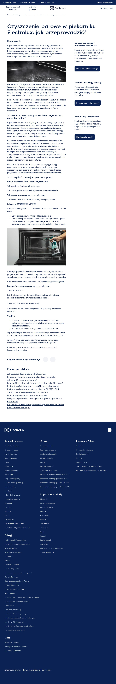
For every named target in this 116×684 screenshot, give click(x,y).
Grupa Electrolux (46, 446)
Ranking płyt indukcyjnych (14, 622)
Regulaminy (9, 491)
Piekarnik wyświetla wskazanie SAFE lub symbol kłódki (33, 386)
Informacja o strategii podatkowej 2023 (54, 474)
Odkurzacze (45, 544)
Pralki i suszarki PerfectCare (15, 589)
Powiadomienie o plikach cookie (37, 670)
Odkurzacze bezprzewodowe (51, 548)
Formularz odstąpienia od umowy (17, 528)
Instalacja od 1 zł (9, 2)
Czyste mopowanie (12, 564)
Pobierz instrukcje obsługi (14, 483)
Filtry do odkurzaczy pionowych (17, 601)
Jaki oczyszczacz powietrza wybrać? (18, 573)
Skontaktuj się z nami (12, 446)
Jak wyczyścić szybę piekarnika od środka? (27, 392)
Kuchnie (43, 511)
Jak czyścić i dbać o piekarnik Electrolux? (26, 373)
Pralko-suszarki (45, 540)
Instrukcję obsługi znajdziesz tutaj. (48, 335)
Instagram (8, 507)
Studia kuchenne (82, 454)
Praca (42, 462)
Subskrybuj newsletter (12, 495)
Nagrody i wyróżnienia (84, 450)
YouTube (8, 511)
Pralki (42, 532)
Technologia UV (10, 593)
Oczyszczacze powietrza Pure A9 (17, 581)
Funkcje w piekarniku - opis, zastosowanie (27, 395)
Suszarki (43, 536)
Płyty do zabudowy (47, 503)
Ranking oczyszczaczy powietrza (17, 544)
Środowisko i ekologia (48, 454)
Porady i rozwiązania (12, 499)
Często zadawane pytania (14, 524)
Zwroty (7, 462)
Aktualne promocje (47, 552)
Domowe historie (11, 548)
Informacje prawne (13, 670)
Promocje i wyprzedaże (104, 2)
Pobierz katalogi (11, 487)
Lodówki (43, 519)
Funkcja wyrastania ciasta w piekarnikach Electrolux (31, 377)
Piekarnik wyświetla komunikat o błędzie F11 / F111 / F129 (33, 389)
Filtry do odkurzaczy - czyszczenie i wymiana (22, 597)
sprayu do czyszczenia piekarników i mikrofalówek (43, 224)
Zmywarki (44, 528)
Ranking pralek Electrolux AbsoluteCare (19, 626)
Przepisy (79, 458)
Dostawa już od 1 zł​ (27, 2)
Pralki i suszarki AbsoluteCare (15, 540)
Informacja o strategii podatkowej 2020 (54, 487)
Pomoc (7, 515)
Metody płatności (11, 470)
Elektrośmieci (9, 519)
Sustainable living (46, 458)
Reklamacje (9, 466)
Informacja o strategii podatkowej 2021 (54, 483)
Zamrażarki (44, 524)
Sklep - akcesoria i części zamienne (89, 466)
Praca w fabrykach (47, 466)
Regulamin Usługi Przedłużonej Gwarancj (91, 470)
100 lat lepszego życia (48, 470)
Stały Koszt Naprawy (12, 478)
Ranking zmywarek (12, 569)
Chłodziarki (44, 515)
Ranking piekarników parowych (16, 614)
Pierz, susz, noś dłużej (13, 610)
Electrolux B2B (81, 462)
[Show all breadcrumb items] (4, 14)
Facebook (8, 503)
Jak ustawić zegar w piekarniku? (22, 380)
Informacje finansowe (48, 450)
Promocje (79, 446)
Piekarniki (43, 499)
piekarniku (30, 45)
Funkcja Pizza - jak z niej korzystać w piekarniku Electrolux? (35, 383)
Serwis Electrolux (11, 454)
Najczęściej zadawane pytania (16, 646)
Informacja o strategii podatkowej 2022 (54, 478)
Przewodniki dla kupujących (15, 630)
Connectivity (9, 605)
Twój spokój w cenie (46, 2)
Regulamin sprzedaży (13, 651)
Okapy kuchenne (46, 507)
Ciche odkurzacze (11, 577)
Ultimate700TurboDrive (13, 552)
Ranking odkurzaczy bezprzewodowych (20, 618)
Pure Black (8, 556)
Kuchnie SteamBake (12, 585)
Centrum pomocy (11, 458)
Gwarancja (9, 474)
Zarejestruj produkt (11, 450)
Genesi (7, 560)
